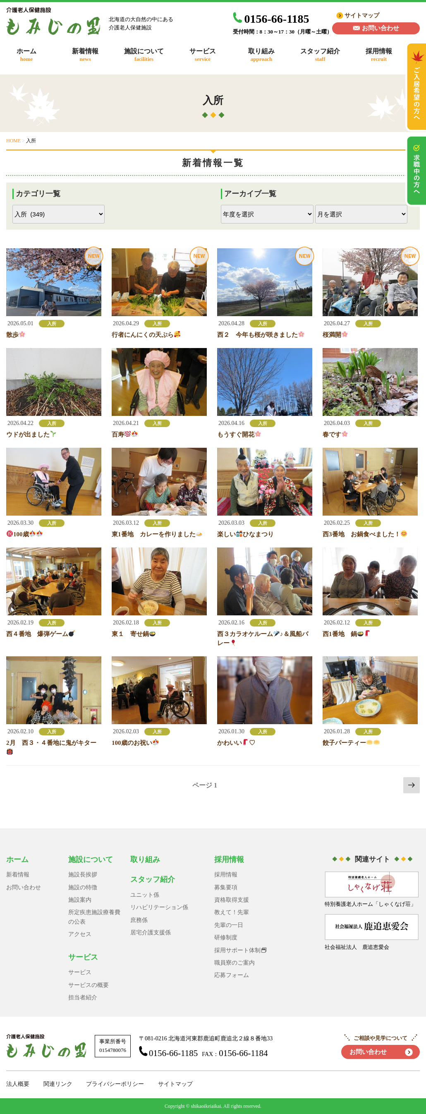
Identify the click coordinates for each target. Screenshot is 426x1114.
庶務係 (139, 920)
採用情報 (229, 859)
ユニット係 (144, 895)
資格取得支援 (231, 900)
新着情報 (17, 875)
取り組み (145, 859)
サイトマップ (362, 15)
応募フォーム (231, 975)
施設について (90, 859)
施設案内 (79, 900)
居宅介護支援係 (150, 932)
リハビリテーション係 (159, 907)
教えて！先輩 (231, 912)
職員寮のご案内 (234, 963)
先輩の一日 (228, 925)
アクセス (79, 934)
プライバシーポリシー (115, 1084)
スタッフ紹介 (152, 879)
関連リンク (57, 1084)
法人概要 (17, 1084)
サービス (83, 957)
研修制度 (225, 937)
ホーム (17, 859)
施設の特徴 (82, 887)
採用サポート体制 (237, 950)
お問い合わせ (380, 28)
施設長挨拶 (82, 875)
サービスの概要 (88, 985)
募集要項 (225, 887)
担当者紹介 (82, 997)
